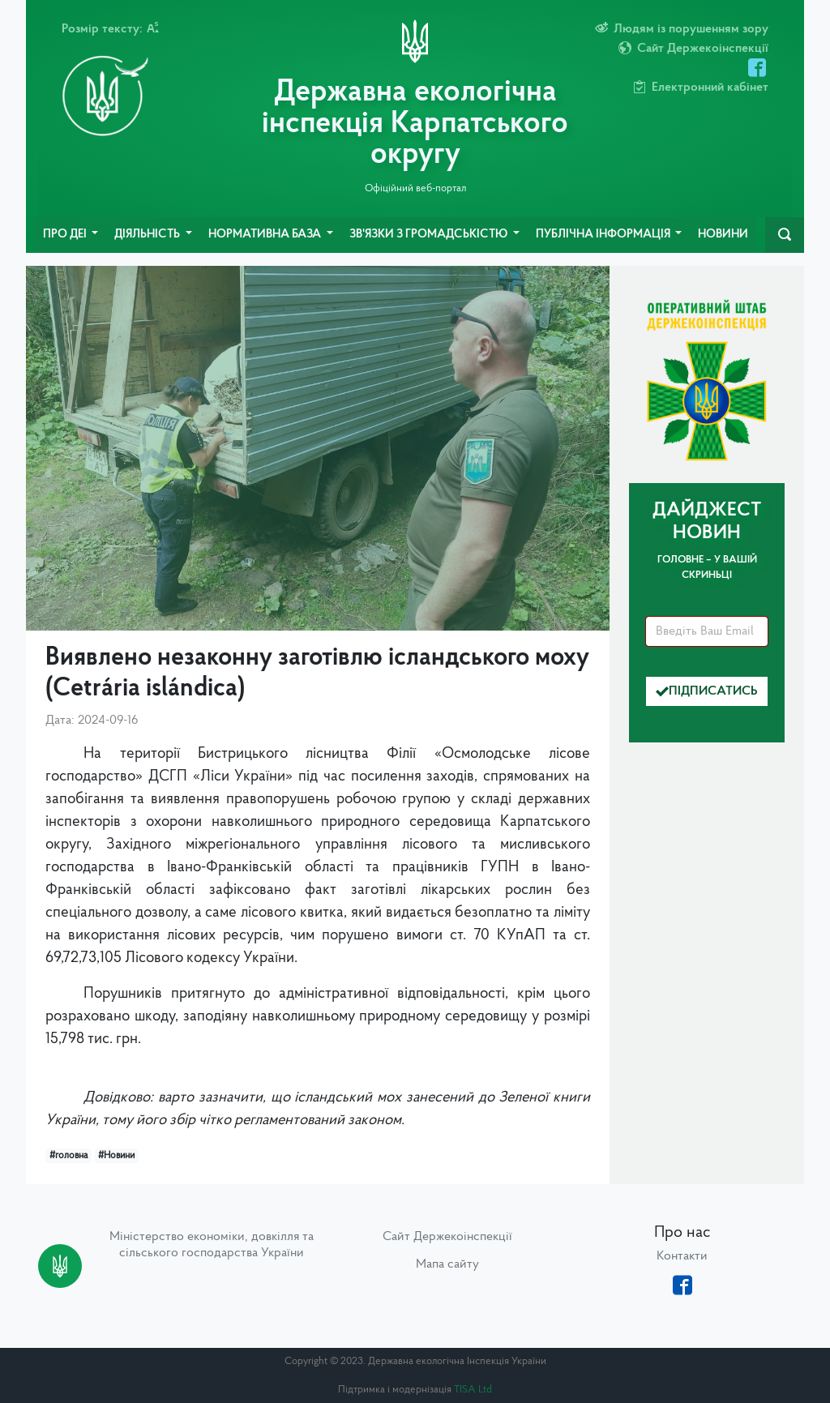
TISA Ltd (473, 1389)
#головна (68, 1156)
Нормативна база (265, 235)
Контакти (682, 1256)
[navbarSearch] (784, 235)
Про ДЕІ (66, 235)
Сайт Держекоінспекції (447, 1236)
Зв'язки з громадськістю (429, 235)
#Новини (116, 1156)
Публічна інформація (604, 235)
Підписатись (707, 691)
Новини (723, 235)
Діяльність (148, 235)
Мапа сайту (447, 1264)
